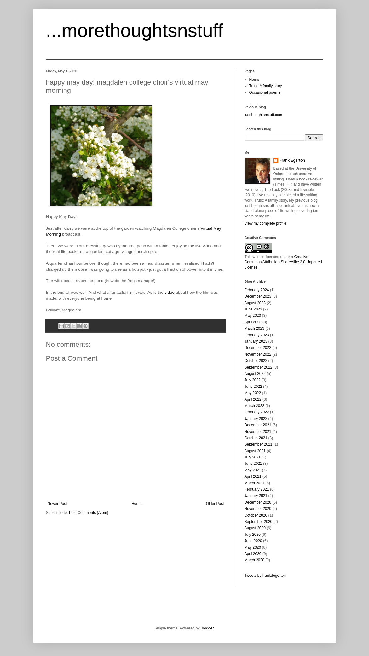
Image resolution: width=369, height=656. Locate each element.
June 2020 (253, 541)
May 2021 (253, 470)
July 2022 (253, 380)
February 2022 (257, 412)
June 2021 (253, 463)
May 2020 (253, 547)
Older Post (215, 503)
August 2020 (255, 528)
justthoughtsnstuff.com (263, 115)
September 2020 (259, 521)
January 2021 (256, 495)
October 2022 (256, 360)
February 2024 (257, 290)
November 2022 (258, 354)
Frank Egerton (292, 160)
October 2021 (256, 438)
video (169, 292)
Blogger (207, 628)
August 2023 (255, 303)
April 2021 (253, 476)
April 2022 (253, 399)
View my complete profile (265, 223)
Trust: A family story (265, 86)
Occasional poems (264, 92)
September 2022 (259, 367)
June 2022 (253, 386)
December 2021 (258, 425)
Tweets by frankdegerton (265, 575)
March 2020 (254, 560)
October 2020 (256, 515)
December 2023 (258, 296)
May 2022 (253, 393)
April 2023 (253, 322)
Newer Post (57, 503)
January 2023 (256, 341)
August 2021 (255, 451)
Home (136, 503)
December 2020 (258, 502)
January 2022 (256, 419)
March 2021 (254, 483)
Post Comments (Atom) (88, 513)
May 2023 (253, 315)
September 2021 (259, 444)
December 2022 (258, 348)
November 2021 (258, 431)
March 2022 (254, 406)
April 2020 (253, 554)
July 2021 (253, 457)
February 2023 (257, 335)
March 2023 (254, 328)
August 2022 (255, 373)
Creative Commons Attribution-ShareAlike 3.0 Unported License (283, 262)
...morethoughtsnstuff (134, 30)
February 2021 (257, 489)
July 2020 (253, 534)
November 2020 (258, 508)
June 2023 (253, 309)
